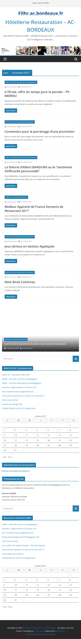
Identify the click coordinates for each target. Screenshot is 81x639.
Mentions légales (47, 634)
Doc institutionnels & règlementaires (17, 391)
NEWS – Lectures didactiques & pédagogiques (21, 383)
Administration (32, 634)
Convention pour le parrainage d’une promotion (39, 131)
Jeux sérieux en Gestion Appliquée (29, 246)
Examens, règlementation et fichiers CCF (19, 387)
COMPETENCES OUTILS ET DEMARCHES (18, 408)
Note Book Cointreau (20, 282)
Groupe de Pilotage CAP (12, 404)
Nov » (10, 457)
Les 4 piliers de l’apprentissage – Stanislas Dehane (23, 545)
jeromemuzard (12, 87)
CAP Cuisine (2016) (10, 400)
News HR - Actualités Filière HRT (16, 197)
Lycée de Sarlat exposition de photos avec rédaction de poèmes (35, 344)
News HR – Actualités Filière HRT (16, 375)
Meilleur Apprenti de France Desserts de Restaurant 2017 (34, 208)
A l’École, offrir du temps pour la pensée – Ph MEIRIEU (37, 94)
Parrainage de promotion (13, 554)
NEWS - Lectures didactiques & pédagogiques (21, 82)
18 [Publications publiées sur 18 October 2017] (27, 440)
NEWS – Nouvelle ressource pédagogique (19, 379)
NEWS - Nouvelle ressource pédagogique (20, 122)
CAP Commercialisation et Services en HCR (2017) (23, 396)
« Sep (4, 457)
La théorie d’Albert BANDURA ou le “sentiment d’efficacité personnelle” (38, 169)
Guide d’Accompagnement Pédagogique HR (20, 537)
